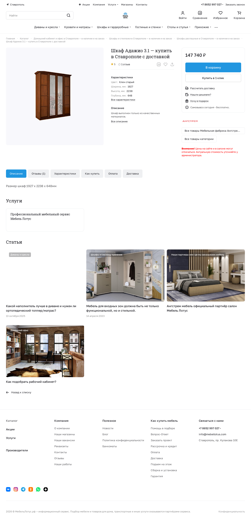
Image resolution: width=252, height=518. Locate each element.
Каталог (12, 420)
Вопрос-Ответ (159, 434)
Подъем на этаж (161, 464)
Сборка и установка (164, 470)
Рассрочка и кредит (164, 446)
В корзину (213, 67)
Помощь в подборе (163, 428)
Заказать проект (161, 440)
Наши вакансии (64, 440)
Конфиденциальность (231, 511)
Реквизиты (61, 446)
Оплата (113, 173)
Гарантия (157, 476)
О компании (62, 428)
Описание (16, 173)
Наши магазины (64, 434)
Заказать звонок (235, 4)
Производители (17, 450)
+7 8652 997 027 (211, 4)
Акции (10, 429)
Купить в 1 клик (213, 78)
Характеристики (65, 173)
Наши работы (63, 464)
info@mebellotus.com (212, 434)
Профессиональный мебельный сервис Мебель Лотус (40, 216)
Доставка (133, 173)
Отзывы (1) (38, 173)
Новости (107, 428)
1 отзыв (124, 64)
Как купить (92, 173)
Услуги (11, 438)
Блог (105, 434)
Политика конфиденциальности (123, 440)
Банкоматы (109, 446)
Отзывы (59, 458)
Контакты (60, 452)
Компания (61, 420)
